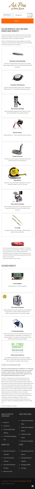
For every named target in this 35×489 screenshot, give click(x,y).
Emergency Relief (25, 464)
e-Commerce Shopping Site (10, 438)
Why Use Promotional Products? (9, 452)
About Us (6, 422)
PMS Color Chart (8, 471)
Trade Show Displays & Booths (27, 429)
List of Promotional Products (9, 459)
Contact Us (7, 426)
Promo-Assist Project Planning (9, 431)
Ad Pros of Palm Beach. (20, 481)
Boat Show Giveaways (27, 441)
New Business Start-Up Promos (27, 452)
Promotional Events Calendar (26, 459)
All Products (8, 15)
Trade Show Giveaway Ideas (27, 422)
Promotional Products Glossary (9, 466)
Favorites (23, 468)
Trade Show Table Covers (26, 436)
